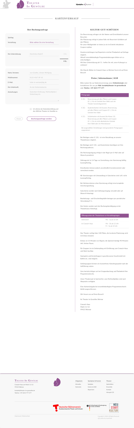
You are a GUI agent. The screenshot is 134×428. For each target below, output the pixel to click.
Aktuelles (78, 384)
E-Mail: (10, 82)
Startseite (78, 387)
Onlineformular (118, 83)
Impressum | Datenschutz (22, 416)
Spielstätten (109, 384)
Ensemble (109, 387)
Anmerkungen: (13, 92)
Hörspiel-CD (110, 392)
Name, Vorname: (13, 73)
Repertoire (91, 389)
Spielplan (90, 384)
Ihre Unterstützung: (14, 54)
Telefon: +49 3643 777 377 (94, 88)
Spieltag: (11, 37)
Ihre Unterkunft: (13, 87)
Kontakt (108, 389)
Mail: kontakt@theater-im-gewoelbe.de (112, 85)
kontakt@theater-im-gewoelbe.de (25, 390)
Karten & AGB (92, 387)
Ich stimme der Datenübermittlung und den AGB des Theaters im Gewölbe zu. (44, 110)
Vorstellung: (12, 42)
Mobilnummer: (13, 77)
